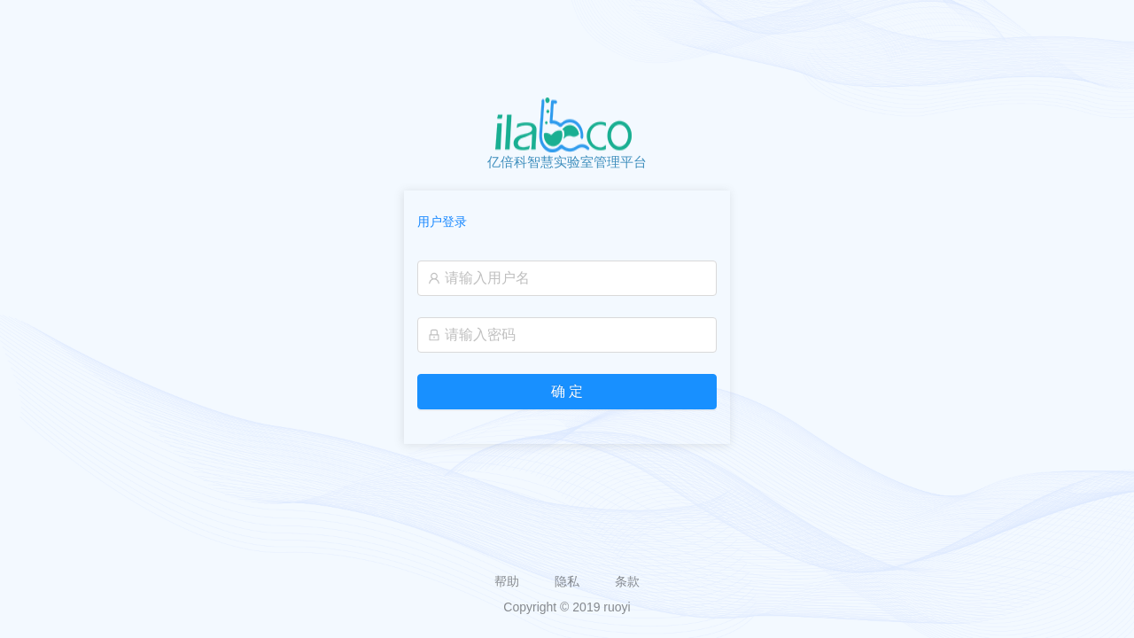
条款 (627, 581)
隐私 (567, 581)
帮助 (506, 581)
